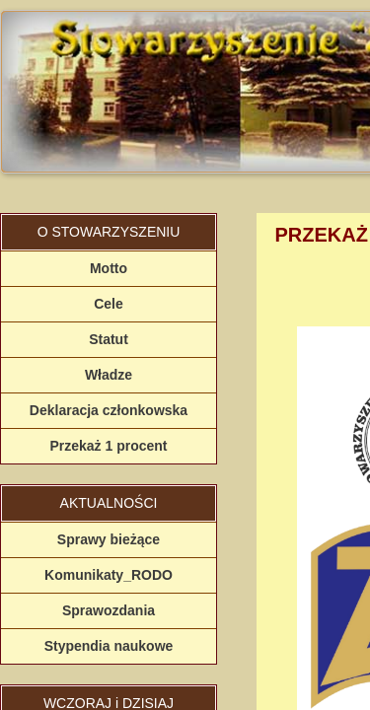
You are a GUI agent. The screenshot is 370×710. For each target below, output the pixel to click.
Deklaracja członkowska (108, 410)
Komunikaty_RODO (108, 575)
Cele (108, 304)
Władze (108, 375)
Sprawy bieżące (108, 539)
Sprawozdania (108, 610)
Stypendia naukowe (109, 646)
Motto (108, 268)
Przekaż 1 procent (108, 446)
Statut (108, 339)
